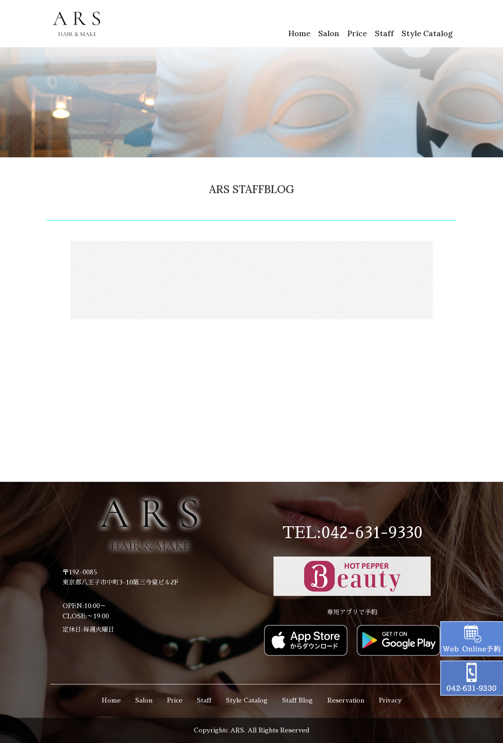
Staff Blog (297, 700)
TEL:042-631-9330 (352, 533)
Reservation (345, 700)
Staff (384, 33)
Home (299, 33)
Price (357, 33)
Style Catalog (427, 33)
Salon (328, 33)
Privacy (390, 700)
